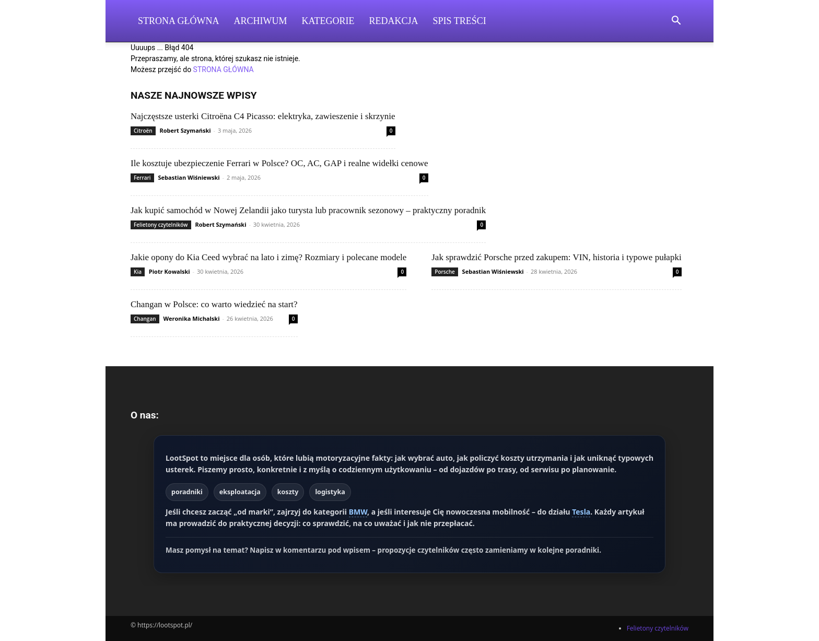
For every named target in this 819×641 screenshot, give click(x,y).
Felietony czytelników (161, 224)
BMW (358, 512)
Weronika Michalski (191, 318)
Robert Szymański (184, 130)
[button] (675, 22)
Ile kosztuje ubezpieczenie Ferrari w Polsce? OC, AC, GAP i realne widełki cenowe (279, 163)
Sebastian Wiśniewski (189, 177)
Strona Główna (178, 21)
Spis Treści (459, 21)
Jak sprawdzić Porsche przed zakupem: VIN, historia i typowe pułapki (556, 257)
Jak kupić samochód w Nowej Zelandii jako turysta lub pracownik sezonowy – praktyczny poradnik (308, 210)
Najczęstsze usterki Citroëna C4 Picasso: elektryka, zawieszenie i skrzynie (263, 116)
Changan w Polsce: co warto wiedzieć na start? (214, 304)
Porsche (445, 271)
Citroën (143, 130)
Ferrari (142, 177)
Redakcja (393, 21)
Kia (138, 271)
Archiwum (260, 21)
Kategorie (328, 21)
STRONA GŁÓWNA (223, 69)
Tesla (581, 512)
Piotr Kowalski (169, 271)
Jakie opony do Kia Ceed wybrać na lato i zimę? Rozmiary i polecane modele (268, 257)
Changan (145, 318)
